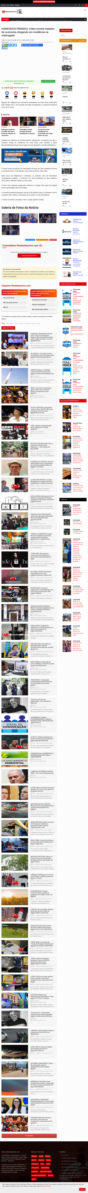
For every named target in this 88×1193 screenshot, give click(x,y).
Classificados (45, 1167)
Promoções (35, 1167)
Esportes (41, 1160)
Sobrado (65, 96)
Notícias (34, 1156)
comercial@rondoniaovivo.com (70, 1170)
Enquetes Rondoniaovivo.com (16, 286)
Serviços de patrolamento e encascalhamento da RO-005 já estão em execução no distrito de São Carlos (42, 1111)
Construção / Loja (66, 156)
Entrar (12, 5)
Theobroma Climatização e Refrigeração (77, 264)
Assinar (17, 5)
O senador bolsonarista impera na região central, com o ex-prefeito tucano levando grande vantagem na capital (42, 473)
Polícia (33, 486)
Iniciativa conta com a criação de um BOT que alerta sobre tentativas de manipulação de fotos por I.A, (42, 565)
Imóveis (65, 93)
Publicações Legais (37, 725)
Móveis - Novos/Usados (67, 52)
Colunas (34, 705)
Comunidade (35, 522)
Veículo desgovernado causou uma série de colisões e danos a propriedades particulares (42, 816)
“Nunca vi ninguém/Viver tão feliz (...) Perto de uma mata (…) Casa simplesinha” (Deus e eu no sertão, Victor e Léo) (42, 455)
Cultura (33, 451)
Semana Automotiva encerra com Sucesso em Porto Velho (78, 631)
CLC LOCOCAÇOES (78, 222)
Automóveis (66, 113)
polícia (21, 323)
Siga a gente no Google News (29, 45)
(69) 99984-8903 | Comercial (69, 1161)
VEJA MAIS (29, 1136)
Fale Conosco (65, 1155)
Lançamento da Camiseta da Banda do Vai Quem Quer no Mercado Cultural (77, 646)
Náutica (65, 175)
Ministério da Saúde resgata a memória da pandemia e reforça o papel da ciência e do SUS (42, 1006)
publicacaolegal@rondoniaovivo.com (71, 1173)
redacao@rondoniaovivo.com (69, 1167)
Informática (66, 72)
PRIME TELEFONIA (78, 275)
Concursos (35, 1164)
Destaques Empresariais (38, 395)
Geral (33, 343)
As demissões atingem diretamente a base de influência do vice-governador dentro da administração (41, 798)
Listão (48, 1164)
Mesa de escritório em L (66, 59)
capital (33, 323)
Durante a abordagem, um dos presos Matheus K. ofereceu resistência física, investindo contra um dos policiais (42, 952)
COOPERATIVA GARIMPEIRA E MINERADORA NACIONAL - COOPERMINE (77, 317)
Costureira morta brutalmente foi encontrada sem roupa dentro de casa (46, 126)
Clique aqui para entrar (29, 255)
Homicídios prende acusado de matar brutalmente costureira (28, 125)
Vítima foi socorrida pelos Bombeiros (41, 598)
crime (17, 323)
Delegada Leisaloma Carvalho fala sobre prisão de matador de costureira (9, 126)
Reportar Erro (53, 239)
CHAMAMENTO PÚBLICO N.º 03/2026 (77, 345)
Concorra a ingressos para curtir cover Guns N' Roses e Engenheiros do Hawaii (40, 19)
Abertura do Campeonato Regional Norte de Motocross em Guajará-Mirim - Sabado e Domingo (78, 574)
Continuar (82, 1189)
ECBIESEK (75, 243)
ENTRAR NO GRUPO (48, 81)
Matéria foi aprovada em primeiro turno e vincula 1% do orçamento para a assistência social (42, 419)
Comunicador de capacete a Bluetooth (67, 78)
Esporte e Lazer (65, 197)
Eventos (50, 1175)
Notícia (38, 323)
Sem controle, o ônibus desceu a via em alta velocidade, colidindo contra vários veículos (42, 988)
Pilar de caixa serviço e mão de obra (67, 162)
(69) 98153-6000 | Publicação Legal (71, 1164)
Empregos (35, 1171)
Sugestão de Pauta (30, 239)
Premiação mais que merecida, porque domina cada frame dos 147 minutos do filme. (42, 711)
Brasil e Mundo (35, 376)
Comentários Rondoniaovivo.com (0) (22, 245)
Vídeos (34, 1179)
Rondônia (27, 323)
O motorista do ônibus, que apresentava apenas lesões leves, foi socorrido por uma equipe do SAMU (42, 970)
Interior (33, 651)
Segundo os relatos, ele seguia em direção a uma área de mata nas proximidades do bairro (40, 490)
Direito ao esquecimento (42, 239)
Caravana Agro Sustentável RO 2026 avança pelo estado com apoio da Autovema (78, 458)
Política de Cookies (45, 1186)
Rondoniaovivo (10, 323)
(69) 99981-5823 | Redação (68, 1158)
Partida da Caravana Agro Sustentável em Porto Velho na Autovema (77, 510)
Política (33, 359)
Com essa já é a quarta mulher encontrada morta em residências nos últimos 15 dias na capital (41, 850)
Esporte (34, 931)
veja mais (81, 40)
